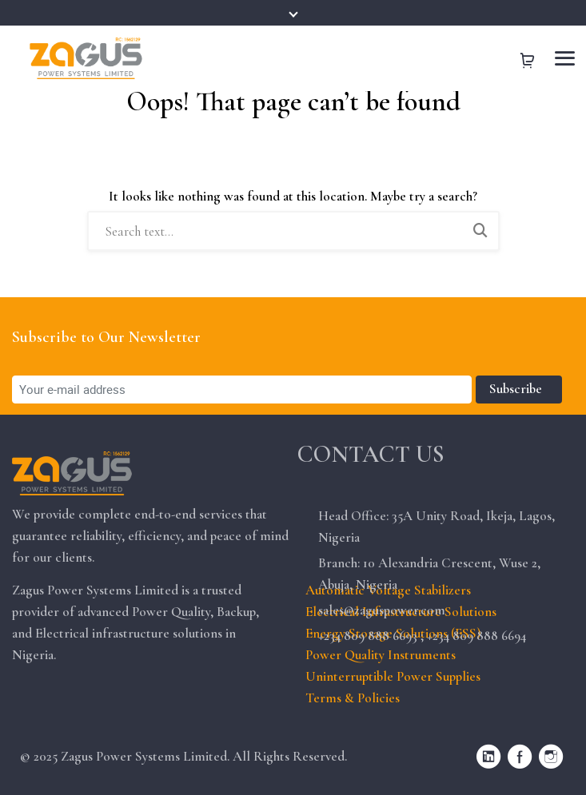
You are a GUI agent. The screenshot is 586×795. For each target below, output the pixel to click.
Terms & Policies (352, 698)
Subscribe (518, 388)
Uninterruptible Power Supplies (392, 676)
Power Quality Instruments (380, 654)
